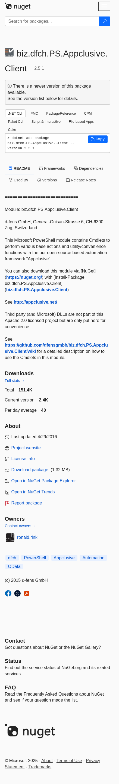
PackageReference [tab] (61, 113)
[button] (98, 139)
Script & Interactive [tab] (46, 121)
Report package (26, 503)
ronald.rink (27, 537)
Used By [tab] (18, 180)
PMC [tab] (34, 113)
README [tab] (19, 168)
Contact (15, 641)
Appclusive (64, 558)
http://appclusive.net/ (35, 302)
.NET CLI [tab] (15, 113)
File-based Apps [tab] (81, 121)
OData (14, 566)
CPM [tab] (88, 113)
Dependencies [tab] (88, 168)
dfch (12, 558)
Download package (29, 469)
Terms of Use (69, 760)
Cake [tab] (12, 130)
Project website (26, 448)
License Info (23, 458)
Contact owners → (20, 526)
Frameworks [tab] (52, 168)
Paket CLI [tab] (15, 121)
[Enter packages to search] (52, 21)
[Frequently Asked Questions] (10, 687)
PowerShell (35, 558)
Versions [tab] (47, 180)
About (47, 760)
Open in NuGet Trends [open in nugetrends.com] (33, 492)
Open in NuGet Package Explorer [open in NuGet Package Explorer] (43, 481)
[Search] (104, 21)
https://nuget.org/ (24, 277)
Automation (93, 558)
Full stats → (15, 380)
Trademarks (39, 767)
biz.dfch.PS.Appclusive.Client (36, 289)
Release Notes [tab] (81, 180)
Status (13, 661)
